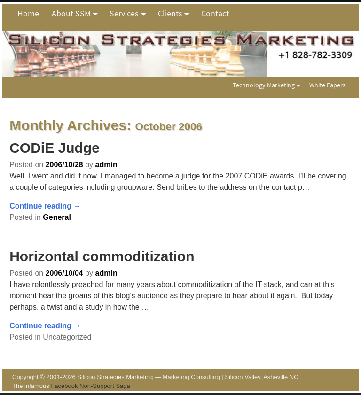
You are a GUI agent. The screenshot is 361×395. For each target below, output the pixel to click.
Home (28, 13)
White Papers (327, 85)
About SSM (77, 13)
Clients (176, 13)
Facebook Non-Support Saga (90, 385)
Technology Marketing (269, 84)
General (57, 217)
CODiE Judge (54, 147)
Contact (215, 13)
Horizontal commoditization (101, 256)
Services (130, 13)
